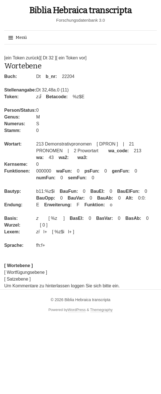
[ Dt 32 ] (48, 57)
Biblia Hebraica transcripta (80, 10)
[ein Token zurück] (22, 57)
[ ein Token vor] (71, 57)
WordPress (77, 310)
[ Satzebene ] (17, 279)
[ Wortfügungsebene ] (25, 272)
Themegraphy (101, 310)
